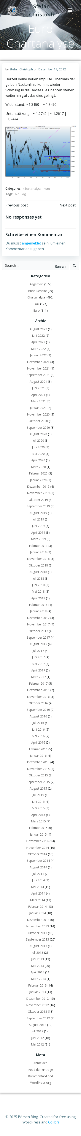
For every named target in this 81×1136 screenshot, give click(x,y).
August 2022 (38, 329)
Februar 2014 (37, 906)
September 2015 (38, 782)
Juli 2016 (38, 723)
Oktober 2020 (38, 421)
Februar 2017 (38, 683)
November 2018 (38, 559)
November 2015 (38, 769)
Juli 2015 (38, 795)
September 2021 (38, 375)
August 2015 (38, 788)
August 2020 (38, 434)
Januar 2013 (37, 992)
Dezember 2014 (37, 841)
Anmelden (40, 1063)
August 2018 (38, 572)
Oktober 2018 (38, 565)
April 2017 (38, 670)
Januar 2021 (38, 408)
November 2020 (38, 414)
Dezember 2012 (37, 998)
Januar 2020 (38, 480)
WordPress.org (40, 1082)
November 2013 (37, 926)
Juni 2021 (38, 388)
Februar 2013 (37, 985)
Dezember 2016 (38, 690)
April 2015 (38, 815)
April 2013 (37, 972)
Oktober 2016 (38, 703)
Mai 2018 (38, 591)
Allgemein (36, 284)
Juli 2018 (38, 578)
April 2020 (38, 460)
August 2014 (38, 867)
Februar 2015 (38, 828)
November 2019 (38, 493)
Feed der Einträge (40, 1070)
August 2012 (37, 1025)
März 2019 (38, 539)
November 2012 (37, 1005)
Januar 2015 (38, 834)
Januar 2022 (38, 355)
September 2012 (38, 1018)
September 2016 (38, 710)
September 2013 (37, 939)
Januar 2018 (38, 611)
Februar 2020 (38, 473)
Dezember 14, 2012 (52, 69)
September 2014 (38, 860)
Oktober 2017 (38, 631)
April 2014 (38, 893)
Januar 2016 (38, 756)
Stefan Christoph (21, 69)
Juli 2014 (38, 874)
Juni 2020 (38, 447)
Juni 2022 (38, 335)
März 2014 (37, 900)
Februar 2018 (38, 605)
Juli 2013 (37, 952)
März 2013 (38, 979)
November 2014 (37, 848)
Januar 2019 (38, 552)
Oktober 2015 (38, 775)
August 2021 (38, 381)
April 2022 (38, 342)
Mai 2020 (38, 454)
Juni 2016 (38, 729)
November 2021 (38, 368)
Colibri (53, 1122)
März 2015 (38, 821)
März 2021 (38, 401)
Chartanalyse (32, 189)
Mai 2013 (37, 966)
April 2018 (38, 598)
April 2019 (38, 532)
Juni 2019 (38, 526)
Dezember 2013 (38, 920)
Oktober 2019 (38, 500)
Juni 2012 (37, 1038)
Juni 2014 (38, 880)
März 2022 (38, 349)
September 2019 (38, 506)
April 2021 (38, 395)
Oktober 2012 (37, 1011)
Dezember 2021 (38, 362)
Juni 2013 (37, 959)
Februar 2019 (38, 546)
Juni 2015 (38, 802)
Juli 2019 (38, 519)
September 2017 (38, 637)
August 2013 (38, 946)
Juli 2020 (38, 440)
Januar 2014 (37, 913)
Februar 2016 (38, 749)
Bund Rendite (37, 291)
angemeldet (31, 243)
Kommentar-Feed (40, 1076)
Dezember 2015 (38, 762)
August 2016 (38, 716)
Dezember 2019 (38, 486)
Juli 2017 (38, 651)
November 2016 (38, 697)
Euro (47, 189)
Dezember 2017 (38, 618)
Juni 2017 (38, 657)
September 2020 (38, 427)
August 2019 (38, 513)
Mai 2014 (37, 887)
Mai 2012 (37, 1044)
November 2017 (38, 624)
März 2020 (38, 467)
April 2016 (38, 742)
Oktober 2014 (37, 854)
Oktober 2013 (37, 933)
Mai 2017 (38, 664)
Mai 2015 (38, 808)
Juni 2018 (38, 585)
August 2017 (38, 644)
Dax (36, 304)
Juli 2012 (37, 1031)
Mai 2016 (38, 736)
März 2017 (38, 677)
